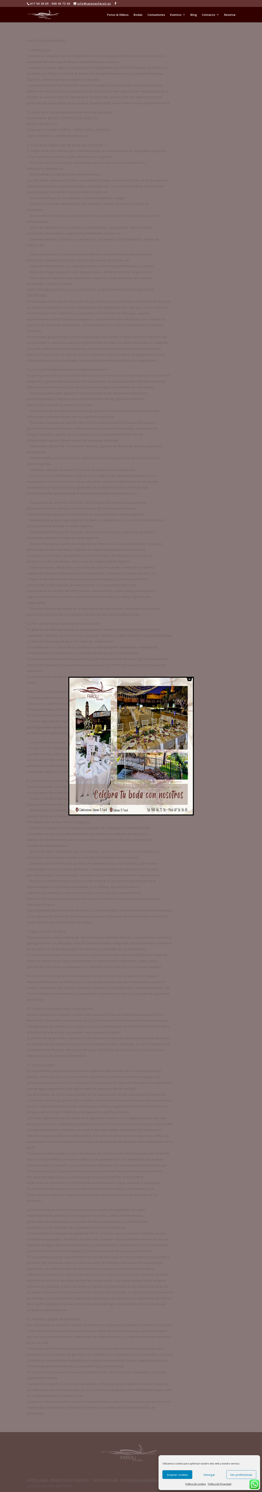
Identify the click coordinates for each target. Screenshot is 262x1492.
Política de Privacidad (219, 1484)
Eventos (175, 15)
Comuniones (156, 15)
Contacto (208, 15)
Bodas (138, 15)
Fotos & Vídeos (118, 15)
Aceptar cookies (177, 1475)
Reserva (229, 15)
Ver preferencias (241, 1475)
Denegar (209, 1475)
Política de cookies (195, 1484)
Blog (193, 15)
